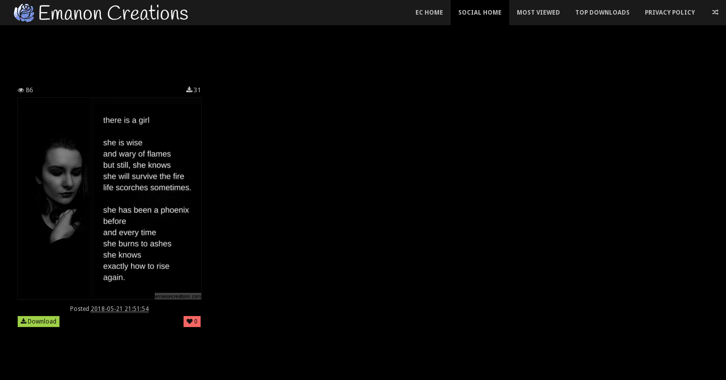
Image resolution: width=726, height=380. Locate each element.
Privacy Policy (670, 12)
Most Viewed (538, 12)
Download (38, 321)
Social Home (480, 12)
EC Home (429, 12)
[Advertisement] (287, 52)
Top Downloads (602, 12)
